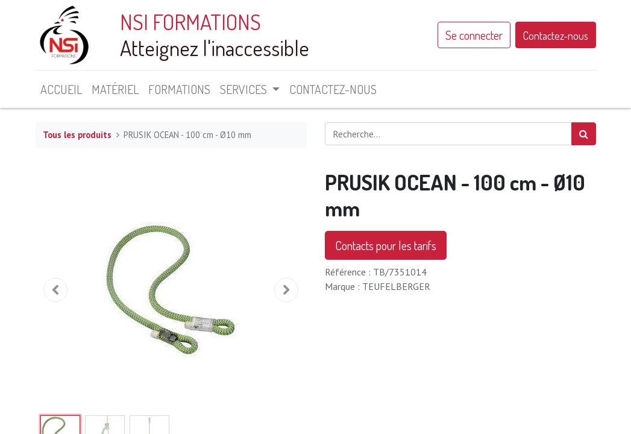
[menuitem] (61, 89)
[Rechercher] (583, 133)
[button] (56, 290)
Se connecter (474, 35)
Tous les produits (77, 134)
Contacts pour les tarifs (385, 245)
